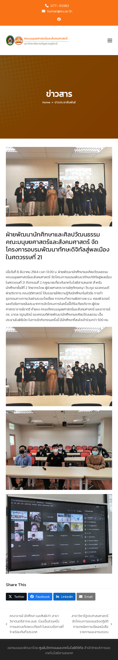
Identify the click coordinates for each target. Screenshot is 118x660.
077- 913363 (60, 5)
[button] (110, 40)
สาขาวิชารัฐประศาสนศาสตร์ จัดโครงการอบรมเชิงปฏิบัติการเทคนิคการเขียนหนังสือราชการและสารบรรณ (90, 623)
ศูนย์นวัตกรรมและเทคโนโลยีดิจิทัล (61, 647)
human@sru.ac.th (59, 11)
